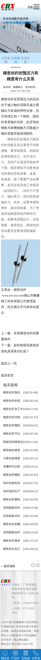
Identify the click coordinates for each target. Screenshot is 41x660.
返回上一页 (9, 363)
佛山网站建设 (21, 639)
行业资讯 (15, 62)
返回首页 (7, 375)
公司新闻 (6, 60)
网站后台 (6, 644)
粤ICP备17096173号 (22, 644)
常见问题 (25, 60)
